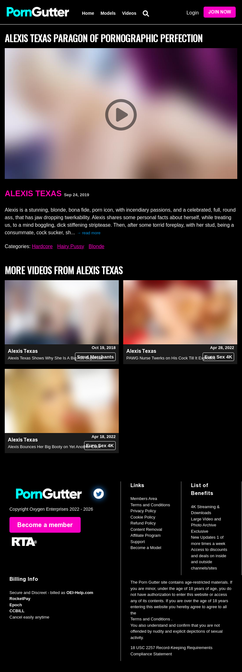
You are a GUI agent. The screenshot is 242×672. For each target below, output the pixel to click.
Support (137, 541)
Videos (129, 13)
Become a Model (145, 547)
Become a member (45, 525)
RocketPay (19, 598)
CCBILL (17, 610)
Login (193, 12)
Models (108, 13)
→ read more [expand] (89, 232)
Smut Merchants (95, 356)
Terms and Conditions (150, 505)
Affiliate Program (145, 535)
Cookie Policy (142, 517)
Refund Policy (143, 523)
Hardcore (42, 246)
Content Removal (146, 529)
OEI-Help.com (79, 592)
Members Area (143, 498)
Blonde (96, 246)
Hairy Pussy (70, 246)
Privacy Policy (143, 510)
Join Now (219, 12)
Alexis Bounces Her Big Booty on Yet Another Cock (54, 446)
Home (88, 13)
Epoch (15, 605)
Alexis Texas (33, 193)
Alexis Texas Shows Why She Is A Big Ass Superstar (55, 358)
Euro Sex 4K (218, 356)
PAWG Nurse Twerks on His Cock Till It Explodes (170, 358)
